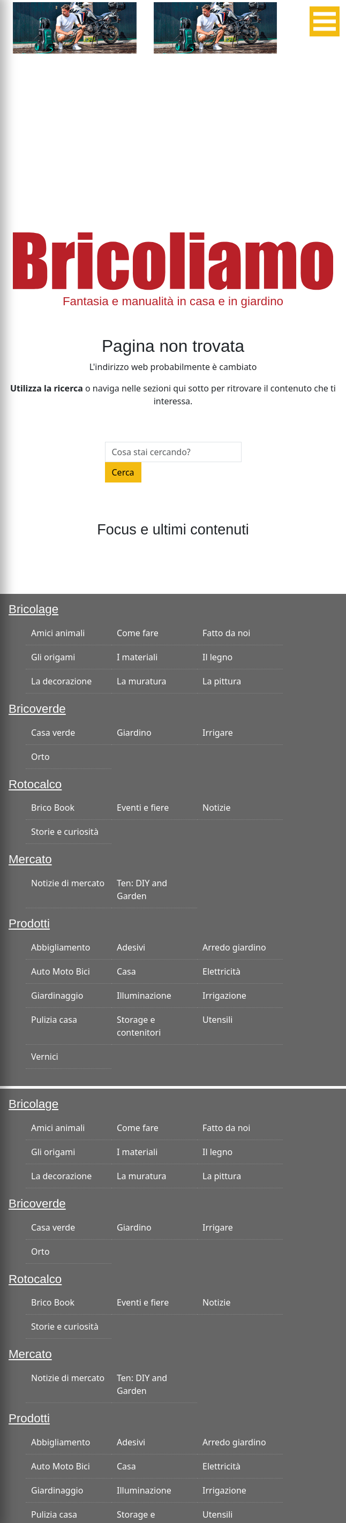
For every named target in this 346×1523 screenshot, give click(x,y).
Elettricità (221, 971)
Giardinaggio (57, 995)
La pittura (221, 681)
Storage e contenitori (139, 1026)
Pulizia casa (54, 1020)
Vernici (44, 1056)
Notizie (216, 807)
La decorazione (61, 681)
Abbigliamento (60, 947)
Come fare (138, 633)
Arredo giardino (234, 947)
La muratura (142, 681)
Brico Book (52, 807)
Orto (40, 757)
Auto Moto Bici (60, 971)
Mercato (30, 859)
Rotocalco (35, 784)
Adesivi (131, 947)
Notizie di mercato (67, 883)
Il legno (217, 657)
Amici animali (58, 633)
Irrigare (217, 732)
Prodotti (29, 923)
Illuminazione (144, 995)
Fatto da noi (226, 633)
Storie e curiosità (65, 832)
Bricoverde (37, 708)
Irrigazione (224, 995)
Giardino (134, 732)
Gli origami (53, 657)
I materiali (137, 657)
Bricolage (33, 609)
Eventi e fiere (143, 807)
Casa (126, 971)
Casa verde (53, 732)
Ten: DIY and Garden (142, 889)
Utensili (217, 1020)
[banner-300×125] (75, 27)
